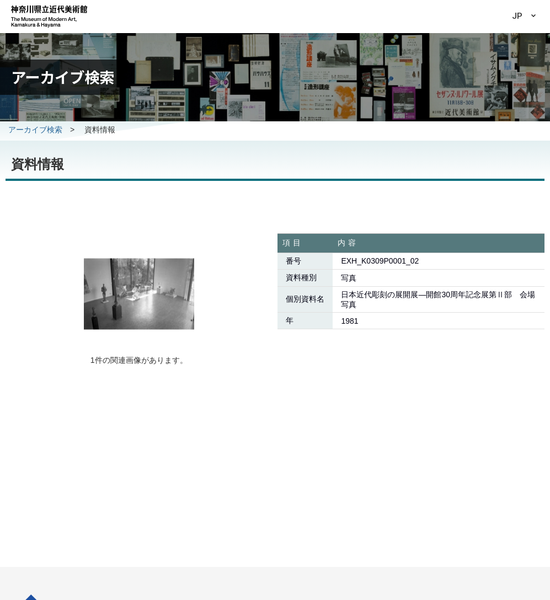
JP (517, 16)
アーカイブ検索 (35, 129)
